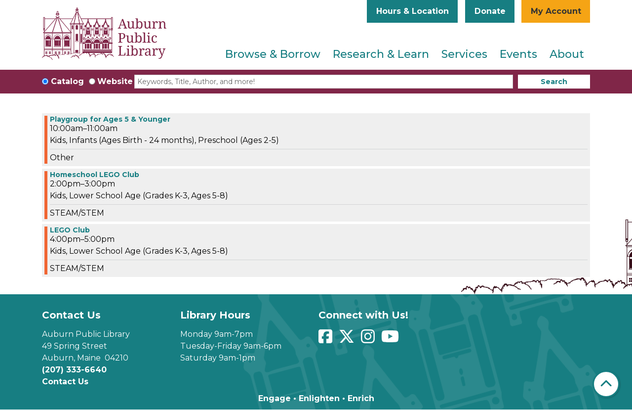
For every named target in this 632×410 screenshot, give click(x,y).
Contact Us (65, 381)
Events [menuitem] (518, 54)
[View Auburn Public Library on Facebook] (326, 339)
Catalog (67, 81)
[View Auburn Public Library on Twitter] (348, 339)
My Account (556, 11)
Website (115, 81)
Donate (490, 11)
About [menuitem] (567, 54)
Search (554, 81)
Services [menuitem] (464, 54)
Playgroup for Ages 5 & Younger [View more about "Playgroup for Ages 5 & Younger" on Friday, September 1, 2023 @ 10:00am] (110, 119)
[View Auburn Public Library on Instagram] (369, 339)
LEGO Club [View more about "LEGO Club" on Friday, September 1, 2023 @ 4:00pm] (70, 230)
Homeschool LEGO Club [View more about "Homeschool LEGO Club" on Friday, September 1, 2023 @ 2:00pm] (94, 174)
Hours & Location (412, 11)
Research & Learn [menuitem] (381, 54)
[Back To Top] (606, 384)
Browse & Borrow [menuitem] (272, 54)
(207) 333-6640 (74, 369)
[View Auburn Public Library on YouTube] (391, 339)
